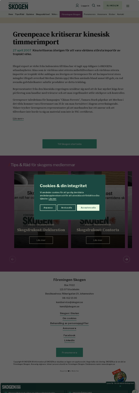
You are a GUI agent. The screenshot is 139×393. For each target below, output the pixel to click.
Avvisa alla (66, 207)
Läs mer (52, 198)
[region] (69, 196)
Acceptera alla (88, 207)
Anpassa (48, 207)
